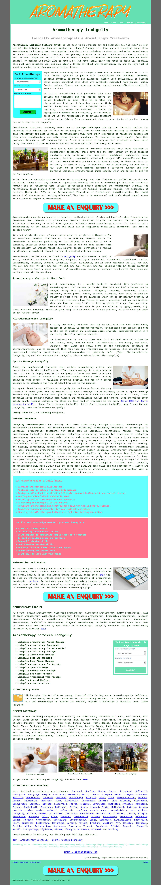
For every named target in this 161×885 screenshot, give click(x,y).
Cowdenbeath (31, 807)
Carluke (17, 826)
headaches (129, 290)
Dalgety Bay (42, 826)
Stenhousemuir (78, 820)
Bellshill (141, 791)
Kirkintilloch (122, 820)
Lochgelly (69, 256)
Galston (95, 817)
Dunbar (17, 820)
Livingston (99, 804)
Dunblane (48, 798)
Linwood (94, 807)
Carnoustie (88, 801)
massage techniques (88, 127)
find (22, 613)
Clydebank (46, 829)
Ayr (118, 823)
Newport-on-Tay (126, 798)
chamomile (129, 158)
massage (138, 134)
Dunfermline (103, 813)
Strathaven (58, 794)
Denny (83, 807)
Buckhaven (59, 826)
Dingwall (142, 826)
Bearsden (128, 826)
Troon (111, 798)
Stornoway (141, 823)
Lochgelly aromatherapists (29, 424)
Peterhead (126, 791)
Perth (85, 794)
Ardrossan (83, 829)
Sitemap (15, 862)
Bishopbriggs (30, 829)
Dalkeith (52, 810)
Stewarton (73, 794)
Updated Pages (35, 862)
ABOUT (121, 23)
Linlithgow (42, 823)
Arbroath (96, 829)
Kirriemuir (71, 801)
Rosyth (46, 794)
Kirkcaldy (105, 820)
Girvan (17, 807)
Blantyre (70, 829)
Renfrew (90, 791)
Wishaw (58, 829)
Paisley (131, 807)
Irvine (29, 810)
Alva (58, 801)
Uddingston (19, 794)
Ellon (54, 817)
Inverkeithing (119, 810)
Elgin (105, 807)
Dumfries (82, 810)
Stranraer (119, 813)
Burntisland (87, 813)
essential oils (135, 72)
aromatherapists (68, 72)
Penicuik (85, 804)
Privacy (146, 862)
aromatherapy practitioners (50, 791)
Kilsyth (142, 813)
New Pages (24, 862)
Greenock (66, 817)
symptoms (68, 76)
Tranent (87, 826)
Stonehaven (19, 817)
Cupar (104, 810)
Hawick (40, 810)
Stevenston (126, 817)
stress (143, 290)
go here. (34, 581)
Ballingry (61, 807)
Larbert (71, 823)
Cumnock (95, 794)
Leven (102, 798)
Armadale (128, 804)
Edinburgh (141, 794)
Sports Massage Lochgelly (67, 840)
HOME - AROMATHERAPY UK (80, 852)
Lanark (131, 813)
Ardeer (43, 813)
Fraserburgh (76, 798)
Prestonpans (33, 798)
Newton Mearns (107, 791)
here (43, 629)
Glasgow (128, 794)
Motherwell (118, 807)
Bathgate (91, 798)
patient (118, 220)
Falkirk (115, 826)
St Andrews (55, 813)
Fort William (139, 810)
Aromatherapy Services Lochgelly (42, 635)
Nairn (16, 823)
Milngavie (141, 817)
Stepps (143, 807)
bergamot (55, 158)
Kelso (118, 794)
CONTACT (130, 23)
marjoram (78, 155)
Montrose (47, 801)
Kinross (46, 804)
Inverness (46, 807)
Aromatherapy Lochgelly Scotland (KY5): (37, 45)
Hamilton (128, 823)
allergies (110, 294)
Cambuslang (60, 820)
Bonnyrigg (34, 794)
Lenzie (94, 810)
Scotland (119, 463)
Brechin (17, 810)
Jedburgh (34, 817)
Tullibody (71, 813)
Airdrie (31, 813)
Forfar (73, 807)
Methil (17, 829)
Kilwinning (31, 801)
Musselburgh (110, 817)
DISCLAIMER (142, 23)
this (102, 575)
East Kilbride (121, 801)
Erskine (103, 801)
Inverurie (74, 826)
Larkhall (35, 804)
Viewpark (107, 794)
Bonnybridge (20, 804)
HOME (106, 23)
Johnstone (141, 804)
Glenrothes (140, 801)
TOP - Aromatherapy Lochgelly (30, 840)
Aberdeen (61, 798)
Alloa (28, 826)
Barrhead (77, 791)
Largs (93, 820)
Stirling (113, 829)
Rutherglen (140, 820)
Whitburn (108, 823)
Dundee (17, 801)
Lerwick (142, 798)
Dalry (45, 817)
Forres (73, 804)
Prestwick (101, 826)
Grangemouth (43, 820)
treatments (113, 58)
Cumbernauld (81, 817)
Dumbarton (27, 823)
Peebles (28, 820)
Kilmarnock (60, 804)
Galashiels (67, 810)
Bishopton (114, 804)
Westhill (18, 798)
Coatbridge (58, 823)
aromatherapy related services (72, 463)
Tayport (83, 823)
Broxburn (95, 823)
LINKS (113, 23)
